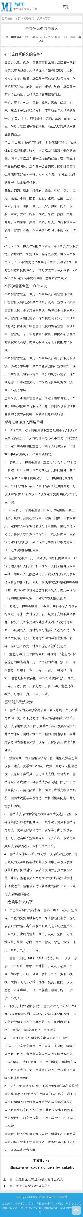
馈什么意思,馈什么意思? (32, 1186)
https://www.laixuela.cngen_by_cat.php (41, 1167)
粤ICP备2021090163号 (54, 1197)
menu (77, 6)
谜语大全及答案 (28, 9)
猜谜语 (18, 4)
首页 (18, 18)
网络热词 (28, 18)
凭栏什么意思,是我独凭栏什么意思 (39, 1179)
